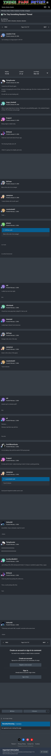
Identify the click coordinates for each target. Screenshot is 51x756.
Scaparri (9, 118)
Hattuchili (9, 522)
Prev (6, 27)
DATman (9, 181)
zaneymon (9, 195)
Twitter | (12, 10)
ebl (7, 285)
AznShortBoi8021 (12, 559)
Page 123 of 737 (25, 27)
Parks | (8, 10)
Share (12, 711)
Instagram (27, 10)
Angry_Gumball (11, 102)
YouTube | (22, 10)
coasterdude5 (10, 209)
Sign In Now (25, 677)
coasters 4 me (10, 34)
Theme (13, 744)
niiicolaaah (9, 305)
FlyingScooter (10, 80)
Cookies (37, 744)
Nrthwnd (9, 132)
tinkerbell (9, 319)
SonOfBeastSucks (12, 444)
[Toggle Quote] (4, 230)
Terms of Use (6, 752)
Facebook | (17, 10)
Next (45, 27)
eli (7, 418)
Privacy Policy (22, 744)
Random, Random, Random (19, 21)
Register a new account (25, 665)
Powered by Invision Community (25, 746)
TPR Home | (3, 10)
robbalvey (5, 19)
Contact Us (30, 744)
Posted (12, 36)
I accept (44, 751)
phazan (8, 223)
